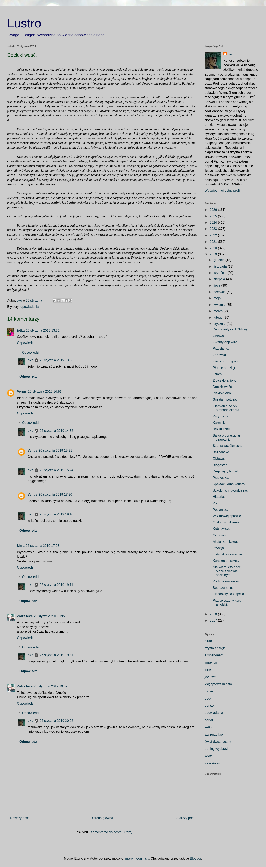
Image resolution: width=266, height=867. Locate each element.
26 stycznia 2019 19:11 (56, 585)
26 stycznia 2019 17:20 (55, 494)
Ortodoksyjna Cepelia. (229, 594)
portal (209, 720)
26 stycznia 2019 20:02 (56, 720)
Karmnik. (219, 422)
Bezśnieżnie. (222, 429)
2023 (214, 229)
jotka (21, 330)
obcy (208, 698)
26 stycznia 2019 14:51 (45, 391)
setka (208, 727)
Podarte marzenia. (226, 581)
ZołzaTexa (25, 616)
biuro (208, 641)
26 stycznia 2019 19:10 (56, 514)
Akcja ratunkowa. (225, 541)
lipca (217, 285)
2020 (214, 248)
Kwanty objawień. (225, 342)
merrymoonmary (137, 858)
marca (219, 311)
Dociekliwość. (223, 387)
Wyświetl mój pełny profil (222, 190)
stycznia (220, 324)
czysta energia (215, 648)
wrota (209, 756)
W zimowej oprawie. (227, 516)
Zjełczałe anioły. (224, 380)
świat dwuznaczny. (218, 741)
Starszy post (185, 818)
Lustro (24, 23)
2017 (214, 620)
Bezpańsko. (221, 452)
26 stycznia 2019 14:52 (56, 430)
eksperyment (214, 655)
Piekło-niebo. (222, 393)
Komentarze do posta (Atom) (111, 832)
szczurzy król (214, 734)
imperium (211, 662)
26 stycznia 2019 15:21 (55, 450)
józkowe (210, 677)
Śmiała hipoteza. (225, 399)
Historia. (219, 496)
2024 (214, 222)
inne (208, 669)
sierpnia (220, 279)
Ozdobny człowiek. (226, 522)
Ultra (20, 545)
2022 (214, 235)
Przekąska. (221, 477)
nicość (209, 691)
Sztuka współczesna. (228, 446)
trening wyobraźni (217, 749)
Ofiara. (218, 374)
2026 (214, 209)
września (221, 273)
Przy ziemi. (221, 416)
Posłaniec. (220, 509)
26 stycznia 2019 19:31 (56, 655)
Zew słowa (212, 763)
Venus (22, 391)
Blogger (195, 858)
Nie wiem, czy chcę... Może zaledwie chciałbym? (228, 571)
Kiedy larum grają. (226, 361)
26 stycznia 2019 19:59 (51, 686)
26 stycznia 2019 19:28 (51, 616)
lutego (218, 317)
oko (30, 360)
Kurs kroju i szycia (226, 560)
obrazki (210, 705)
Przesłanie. (221, 348)
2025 (214, 216)
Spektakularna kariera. (229, 484)
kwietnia (220, 304)
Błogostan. (220, 465)
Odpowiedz (25, 343)
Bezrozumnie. (223, 587)
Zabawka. (220, 355)
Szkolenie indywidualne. (230, 490)
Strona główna (102, 818)
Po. (215, 503)
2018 (214, 614)
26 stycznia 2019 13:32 (43, 330)
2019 (214, 254)
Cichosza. (220, 535)
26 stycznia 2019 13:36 (56, 360)
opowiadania (29, 307)
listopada (221, 266)
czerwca (220, 292)
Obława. (219, 336)
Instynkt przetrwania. (228, 554)
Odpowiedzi (30, 352)
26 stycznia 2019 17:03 (42, 545)
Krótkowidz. (221, 528)
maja (218, 298)
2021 (214, 241)
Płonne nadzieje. (225, 368)
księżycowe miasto (218, 684)
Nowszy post (19, 818)
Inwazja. (219, 548)
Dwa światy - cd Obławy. (230, 329)
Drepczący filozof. (226, 471)
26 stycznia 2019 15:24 (56, 470)
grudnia (219, 260)
